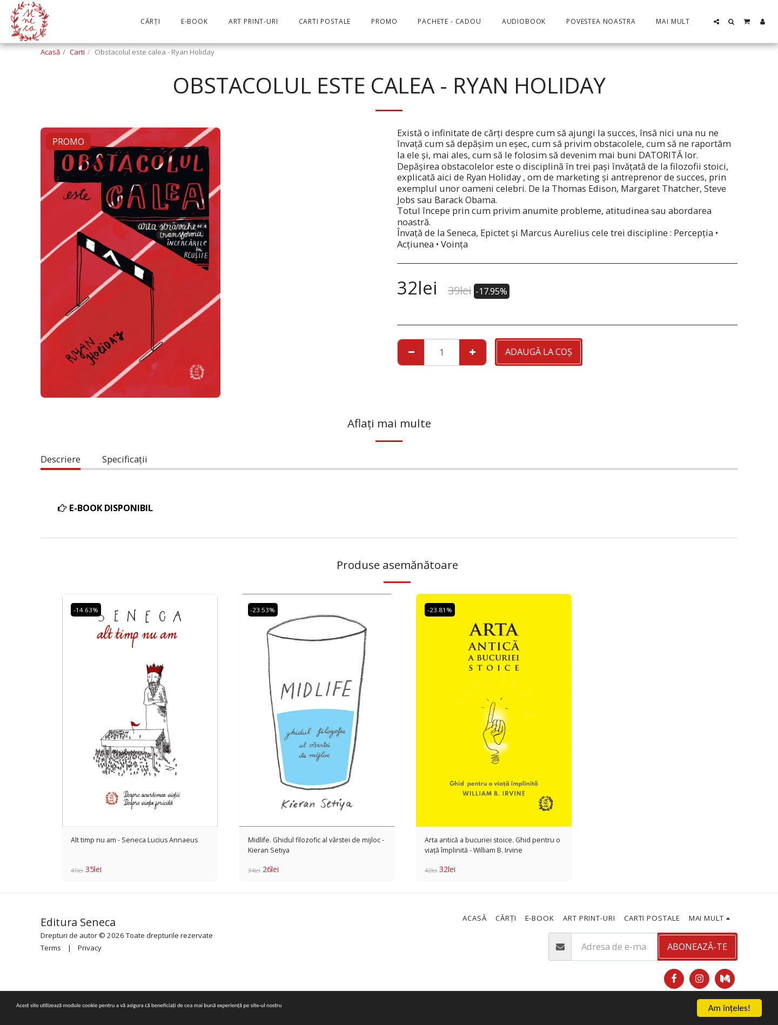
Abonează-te (697, 953)
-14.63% (89, 609)
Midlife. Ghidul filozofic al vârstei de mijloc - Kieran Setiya (316, 848)
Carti (77, 52)
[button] (716, 21)
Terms (51, 955)
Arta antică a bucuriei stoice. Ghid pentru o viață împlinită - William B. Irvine (488, 848)
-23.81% (443, 609)
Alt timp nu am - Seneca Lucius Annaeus (135, 848)
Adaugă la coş (538, 351)
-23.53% (266, 609)
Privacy (90, 955)
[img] (140, 710)
